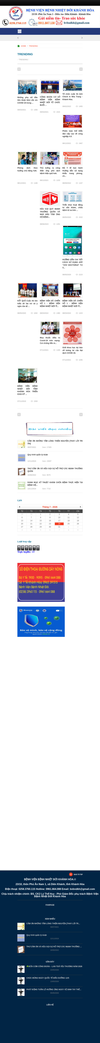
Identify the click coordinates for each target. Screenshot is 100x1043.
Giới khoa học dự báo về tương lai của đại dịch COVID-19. (72, 350)
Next (81, 69)
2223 (81, 275)
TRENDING (33, 46)
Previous (19, 69)
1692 (36, 313)
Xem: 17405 (46, 447)
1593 (36, 401)
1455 (81, 106)
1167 (81, 183)
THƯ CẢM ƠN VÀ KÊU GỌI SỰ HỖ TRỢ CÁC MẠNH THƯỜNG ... (54, 947)
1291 (58, 224)
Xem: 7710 (46, 489)
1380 (58, 313)
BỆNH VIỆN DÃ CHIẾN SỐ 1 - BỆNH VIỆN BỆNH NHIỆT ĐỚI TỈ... (50, 303)
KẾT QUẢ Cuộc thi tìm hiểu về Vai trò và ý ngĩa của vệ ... (27, 303)
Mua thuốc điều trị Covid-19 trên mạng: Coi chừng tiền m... (50, 340)
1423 (81, 313)
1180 (36, 183)
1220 (58, 180)
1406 (36, 110)
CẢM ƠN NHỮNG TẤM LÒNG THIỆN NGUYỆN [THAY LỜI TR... (53, 924)
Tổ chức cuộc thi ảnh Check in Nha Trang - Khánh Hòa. (72, 97)
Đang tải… (43, 690)
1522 (81, 217)
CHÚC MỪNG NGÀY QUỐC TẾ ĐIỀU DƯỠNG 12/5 (47, 978)
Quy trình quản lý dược (36, 935)
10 (62, 69)
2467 (81, 143)
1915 (58, 112)
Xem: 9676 (46, 475)
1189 (58, 350)
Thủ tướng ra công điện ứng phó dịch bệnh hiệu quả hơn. (50, 171)
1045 (81, 360)
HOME (23, 46)
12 (70, 69)
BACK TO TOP (78, 874)
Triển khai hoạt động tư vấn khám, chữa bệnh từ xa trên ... (72, 207)
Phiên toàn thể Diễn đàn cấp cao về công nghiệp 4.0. (72, 134)
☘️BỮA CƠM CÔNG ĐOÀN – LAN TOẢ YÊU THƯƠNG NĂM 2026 (54, 967)
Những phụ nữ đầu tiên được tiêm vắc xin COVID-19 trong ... (27, 100)
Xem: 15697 (46, 461)
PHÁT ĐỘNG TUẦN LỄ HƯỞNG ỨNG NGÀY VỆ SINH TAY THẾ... (53, 990)
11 (66, 69)
